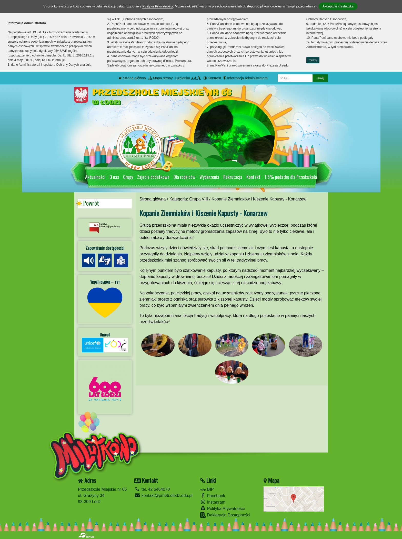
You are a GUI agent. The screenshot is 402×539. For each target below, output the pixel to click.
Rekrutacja (232, 177)
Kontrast (212, 78)
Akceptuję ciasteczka (338, 6)
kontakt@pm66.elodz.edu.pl (163, 495)
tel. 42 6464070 (152, 489)
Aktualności (95, 177)
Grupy (128, 177)
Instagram (212, 501)
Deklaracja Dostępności (225, 515)
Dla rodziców (184, 177)
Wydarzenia (209, 177)
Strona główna (132, 78)
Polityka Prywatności (222, 508)
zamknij (312, 60)
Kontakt (253, 177)
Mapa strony (160, 78)
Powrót (91, 203)
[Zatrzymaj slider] (234, 163)
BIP (207, 489)
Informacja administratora (246, 78)
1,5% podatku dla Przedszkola (291, 177)
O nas (114, 177)
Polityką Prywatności (157, 6)
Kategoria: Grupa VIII (188, 199)
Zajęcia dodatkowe (153, 177)
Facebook (212, 495)
